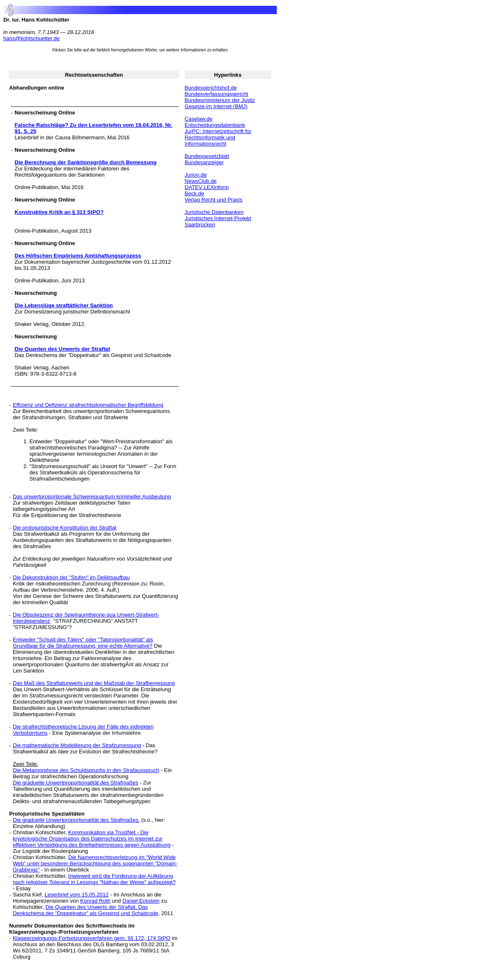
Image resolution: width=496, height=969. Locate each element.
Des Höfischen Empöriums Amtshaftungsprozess (78, 256)
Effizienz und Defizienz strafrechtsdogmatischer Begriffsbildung (88, 405)
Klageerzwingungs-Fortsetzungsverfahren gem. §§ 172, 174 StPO (91, 938)
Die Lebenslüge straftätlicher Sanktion (64, 305)
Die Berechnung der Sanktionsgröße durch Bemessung (85, 162)
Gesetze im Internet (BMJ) (216, 106)
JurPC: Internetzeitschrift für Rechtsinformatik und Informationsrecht (218, 137)
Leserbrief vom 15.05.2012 (77, 894)
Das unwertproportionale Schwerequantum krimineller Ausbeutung (92, 496)
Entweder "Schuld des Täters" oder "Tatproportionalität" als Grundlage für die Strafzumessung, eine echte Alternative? (83, 642)
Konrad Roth (95, 901)
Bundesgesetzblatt (207, 156)
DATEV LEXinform (207, 187)
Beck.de (194, 193)
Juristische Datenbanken (214, 212)
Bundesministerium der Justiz (220, 100)
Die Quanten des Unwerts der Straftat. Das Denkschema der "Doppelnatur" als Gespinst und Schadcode (85, 910)
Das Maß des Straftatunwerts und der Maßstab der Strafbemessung (94, 683)
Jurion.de (196, 175)
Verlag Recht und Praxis (213, 200)
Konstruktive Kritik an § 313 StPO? (59, 212)
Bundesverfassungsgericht (216, 94)
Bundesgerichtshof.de (211, 88)
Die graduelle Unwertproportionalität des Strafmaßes (75, 783)
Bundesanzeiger (204, 162)
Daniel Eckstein (141, 901)
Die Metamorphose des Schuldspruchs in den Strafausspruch (86, 770)
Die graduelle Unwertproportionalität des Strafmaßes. (76, 820)
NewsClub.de (201, 181)
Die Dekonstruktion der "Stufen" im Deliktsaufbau (71, 577)
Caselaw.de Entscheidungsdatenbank (215, 122)
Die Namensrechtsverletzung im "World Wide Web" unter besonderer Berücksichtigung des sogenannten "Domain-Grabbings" (95, 863)
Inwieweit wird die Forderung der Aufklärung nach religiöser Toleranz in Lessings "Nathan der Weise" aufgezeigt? (94, 879)
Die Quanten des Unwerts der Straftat (62, 349)
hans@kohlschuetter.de (31, 38)
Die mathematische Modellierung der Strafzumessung (77, 745)
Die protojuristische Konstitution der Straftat (64, 528)
